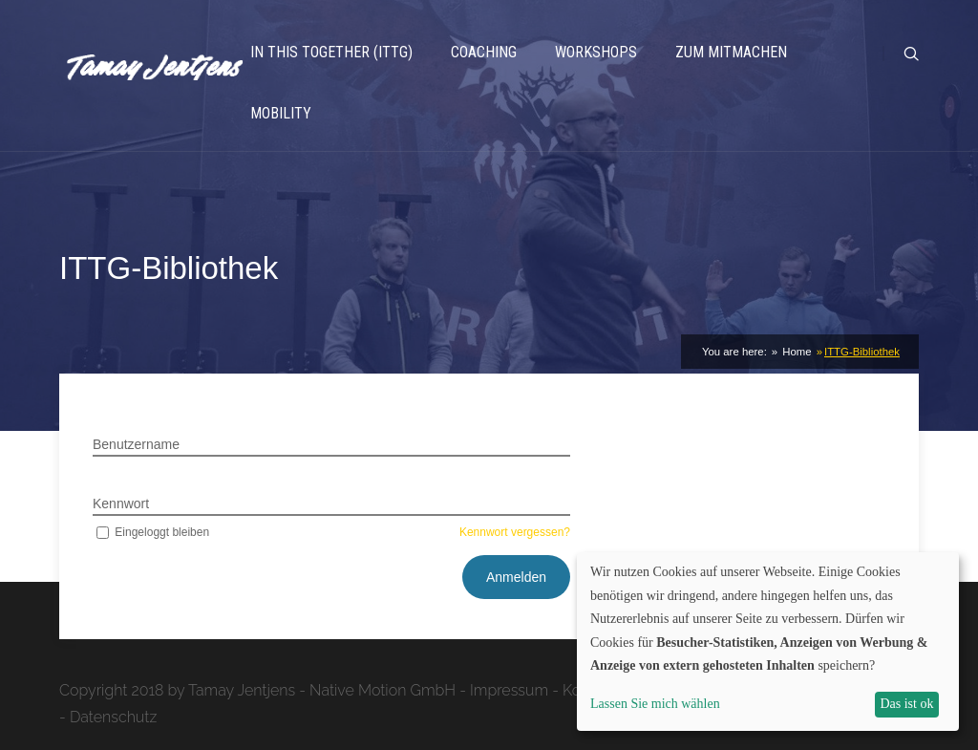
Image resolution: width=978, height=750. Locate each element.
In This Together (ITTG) (331, 52)
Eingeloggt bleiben (151, 532)
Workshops (596, 52)
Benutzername (136, 444)
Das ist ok (906, 703)
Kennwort (121, 503)
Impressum (509, 690)
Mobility (280, 113)
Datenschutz (113, 717)
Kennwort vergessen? (514, 532)
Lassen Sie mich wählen (655, 703)
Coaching (484, 52)
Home (795, 351)
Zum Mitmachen (731, 52)
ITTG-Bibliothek (862, 351)
